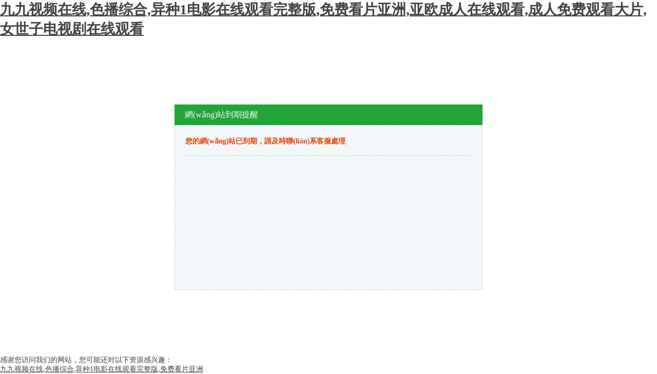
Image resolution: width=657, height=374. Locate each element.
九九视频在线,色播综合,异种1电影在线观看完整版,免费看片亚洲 (101, 369)
